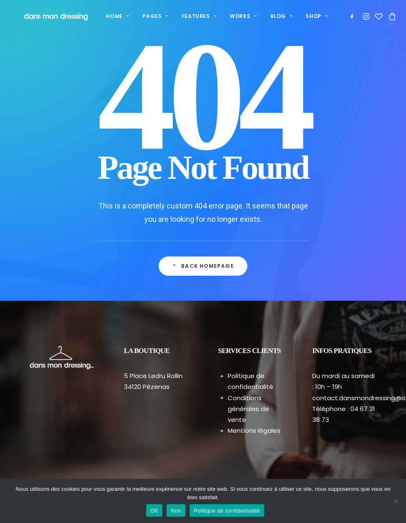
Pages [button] (141, 16)
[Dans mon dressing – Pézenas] (47, 16)
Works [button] (229, 16)
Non (176, 511)
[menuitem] (103, 16)
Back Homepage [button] (203, 265)
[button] (348, 16)
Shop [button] (303, 16)
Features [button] (185, 16)
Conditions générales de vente (248, 409)
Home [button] (103, 16)
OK (154, 511)
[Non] (395, 501)
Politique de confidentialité (227, 511)
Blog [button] (268, 16)
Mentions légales (254, 430)
